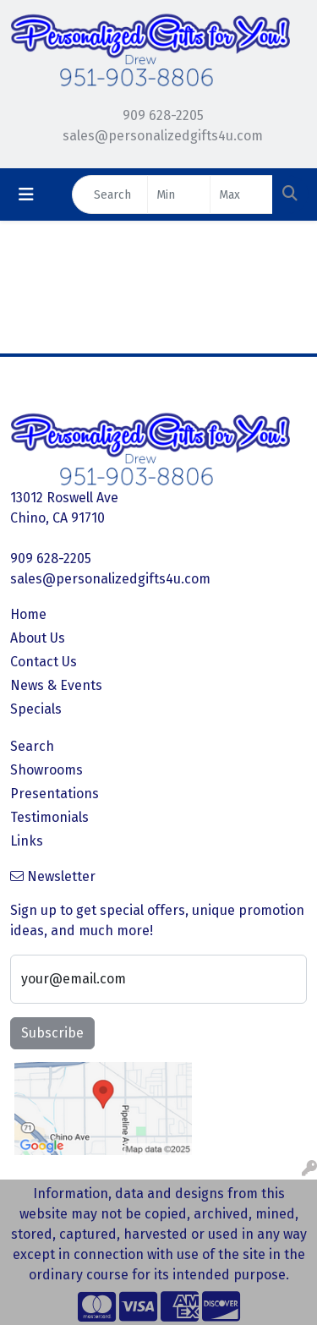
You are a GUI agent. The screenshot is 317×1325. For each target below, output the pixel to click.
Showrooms (46, 770)
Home (28, 614)
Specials (36, 709)
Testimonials (49, 817)
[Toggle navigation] (26, 194)
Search (32, 746)
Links (26, 841)
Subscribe (52, 1033)
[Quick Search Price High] (241, 194)
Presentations (54, 794)
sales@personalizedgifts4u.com (163, 136)
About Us (37, 638)
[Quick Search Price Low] (178, 194)
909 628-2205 (163, 115)
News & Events (56, 685)
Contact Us (43, 662)
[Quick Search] (110, 194)
